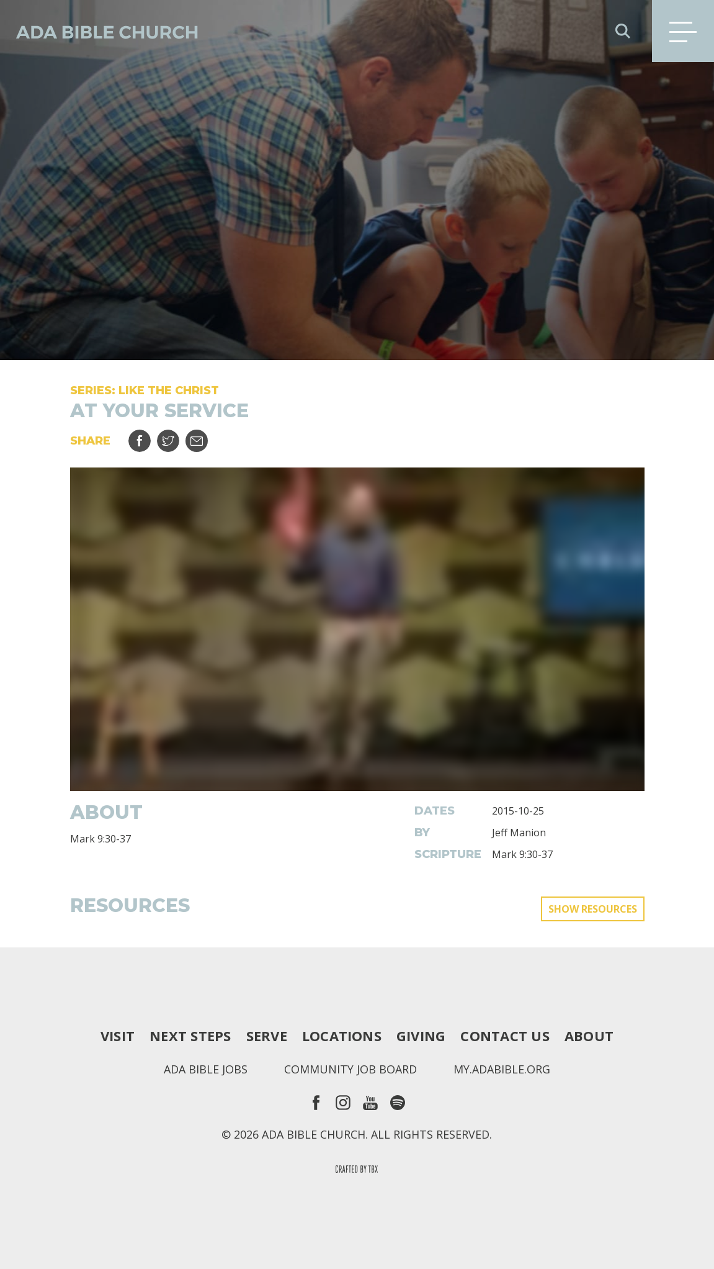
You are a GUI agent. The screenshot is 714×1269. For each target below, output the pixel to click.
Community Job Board (350, 1069)
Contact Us (504, 1035)
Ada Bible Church (99, 31)
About (589, 1035)
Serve (266, 1035)
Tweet (175, 436)
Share (147, 436)
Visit (117, 1035)
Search (622, 31)
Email (204, 436)
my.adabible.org (501, 1069)
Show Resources (592, 909)
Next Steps (190, 1035)
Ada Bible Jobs (206, 1069)
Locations (342, 1035)
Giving (420, 1035)
